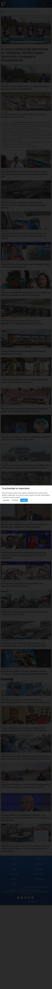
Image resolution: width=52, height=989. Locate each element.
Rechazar (15, 500)
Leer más (6, 500)
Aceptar (24, 500)
